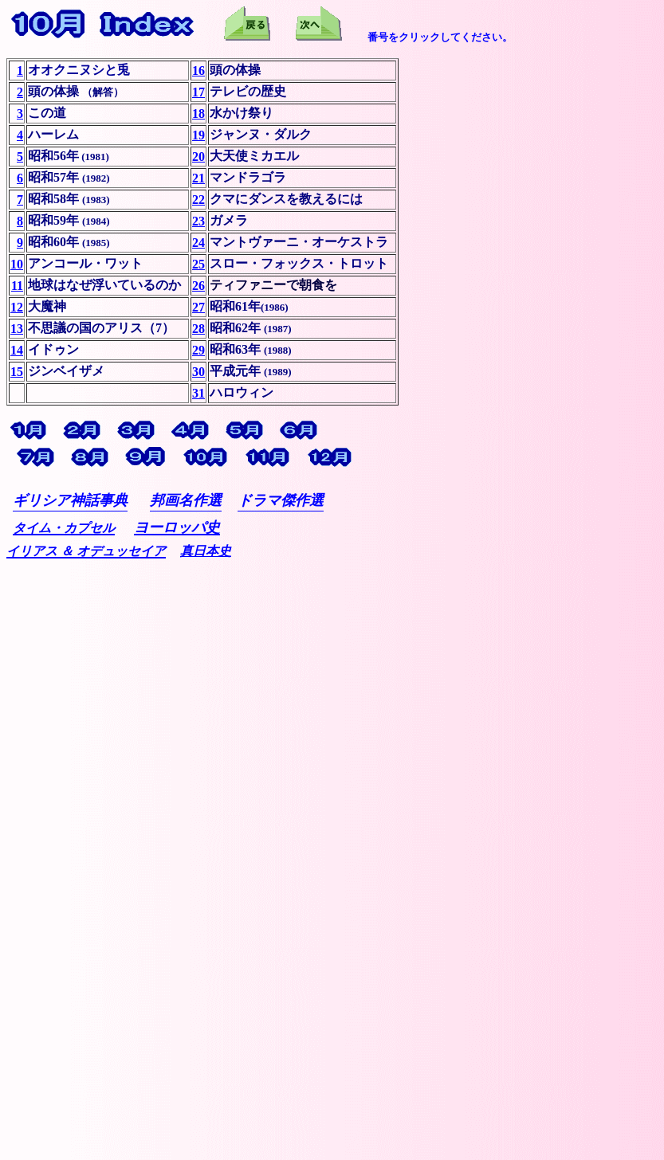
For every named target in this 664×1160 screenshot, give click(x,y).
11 (17, 285)
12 (16, 307)
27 (198, 307)
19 (198, 135)
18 (198, 113)
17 (198, 92)
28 (198, 328)
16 (198, 70)
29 (198, 350)
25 (198, 264)
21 (198, 178)
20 (198, 156)
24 (198, 242)
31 (198, 393)
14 (16, 350)
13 (16, 328)
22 (198, 199)
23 (198, 221)
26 (198, 285)
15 (16, 371)
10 (16, 264)
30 (198, 371)
